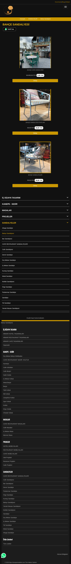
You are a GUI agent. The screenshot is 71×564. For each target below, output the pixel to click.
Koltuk (5, 405)
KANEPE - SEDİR (35, 204)
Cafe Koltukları (8, 367)
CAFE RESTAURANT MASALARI (14, 424)
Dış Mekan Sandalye (9, 260)
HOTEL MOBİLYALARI (10, 446)
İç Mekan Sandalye (8, 265)
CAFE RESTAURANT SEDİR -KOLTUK (16, 360)
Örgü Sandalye (7, 287)
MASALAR (35, 210)
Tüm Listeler (7, 544)
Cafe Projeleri (7, 465)
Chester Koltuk (8, 413)
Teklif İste (9, 29)
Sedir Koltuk (7, 375)
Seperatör (6, 345)
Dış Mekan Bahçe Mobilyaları (12, 356)
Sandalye (5, 297)
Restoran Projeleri (9, 461)
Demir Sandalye (7, 255)
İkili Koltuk (6, 394)
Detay (35, 80)
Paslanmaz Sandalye (9, 292)
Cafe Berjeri (7, 371)
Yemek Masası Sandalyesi (10, 308)
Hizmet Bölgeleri (62, 554)
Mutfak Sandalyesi (8, 281)
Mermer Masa (7, 435)
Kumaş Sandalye (7, 271)
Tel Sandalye (6, 303)
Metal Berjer (7, 382)
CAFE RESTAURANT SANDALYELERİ (15, 244)
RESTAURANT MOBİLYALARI (13, 450)
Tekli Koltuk (7, 390)
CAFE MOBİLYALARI (10, 454)
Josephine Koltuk (8, 398)
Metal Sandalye (7, 276)
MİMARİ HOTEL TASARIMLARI (13, 334)
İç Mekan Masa (8, 431)
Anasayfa (22, 19)
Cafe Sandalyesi (7, 249)
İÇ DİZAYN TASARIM (35, 198)
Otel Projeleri (7, 457)
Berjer (5, 386)
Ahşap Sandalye (7, 228)
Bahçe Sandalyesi (8, 233)
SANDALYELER (35, 223)
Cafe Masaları (7, 427)
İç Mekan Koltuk (8, 379)
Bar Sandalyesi (7, 239)
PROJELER (35, 216)
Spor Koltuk (7, 401)
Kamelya (6, 364)
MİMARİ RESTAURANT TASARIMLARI (16, 337)
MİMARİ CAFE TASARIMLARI (13, 341)
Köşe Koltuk (7, 409)
